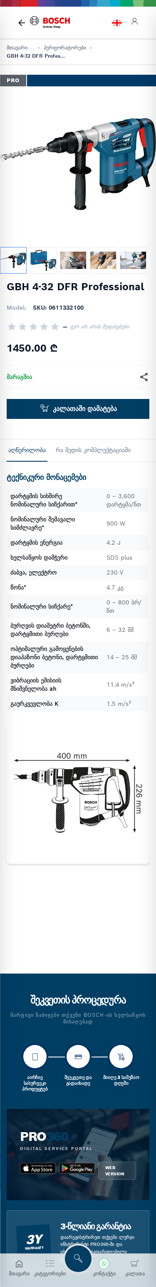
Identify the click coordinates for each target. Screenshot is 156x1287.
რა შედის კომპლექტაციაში (93, 450)
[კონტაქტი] (104, 1268)
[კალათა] (135, 1268)
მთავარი (17, 47)
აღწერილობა (27, 450)
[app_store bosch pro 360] (38, 1171)
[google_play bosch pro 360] (77, 1171)
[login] (134, 22)
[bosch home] (50, 22)
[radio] (12, 327)
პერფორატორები (65, 47)
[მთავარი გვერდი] (21, 23)
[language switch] (116, 22)
